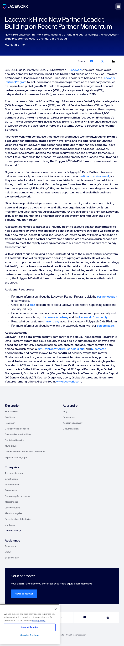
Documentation (71, 429)
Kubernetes (98, 349)
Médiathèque (11, 502)
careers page (105, 325)
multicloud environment (93, 176)
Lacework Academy (55, 317)
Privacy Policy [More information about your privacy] (39, 620)
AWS (40, 349)
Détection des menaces (17, 429)
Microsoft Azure (55, 349)
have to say (52, 321)
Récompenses (12, 485)
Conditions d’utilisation (76, 635)
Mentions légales (13, 513)
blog (33, 305)
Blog (65, 411)
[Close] (55, 609)
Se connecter (12, 558)
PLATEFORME (11, 411)
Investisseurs (12, 479)
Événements (11, 490)
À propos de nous (14, 473)
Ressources (69, 417)
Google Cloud (76, 349)
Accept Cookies (30, 627)
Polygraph (10, 423)
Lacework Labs (12, 508)
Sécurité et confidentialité (18, 519)
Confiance (10, 525)
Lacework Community (93, 317)
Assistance (10, 546)
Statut (8, 552)
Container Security (14, 440)
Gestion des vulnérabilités (18, 434)
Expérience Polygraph (16, 457)
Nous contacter (24, 593)
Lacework (76, 70)
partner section (107, 296)
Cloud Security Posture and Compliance (25, 452)
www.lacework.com (68, 381)
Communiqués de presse (17, 496)
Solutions (10, 417)
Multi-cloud (10, 446)
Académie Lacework (73, 423)
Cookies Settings (29, 635)
